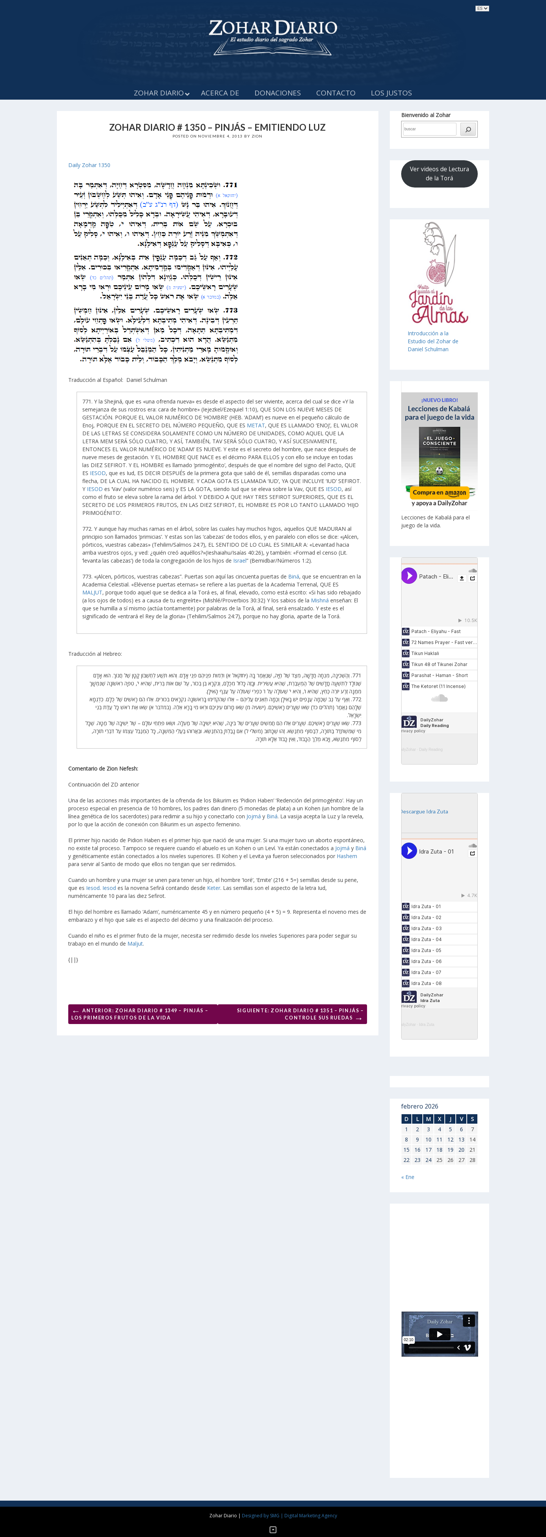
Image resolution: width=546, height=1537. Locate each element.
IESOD (98, 473)
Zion (257, 136)
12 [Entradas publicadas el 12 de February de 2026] (450, 1139)
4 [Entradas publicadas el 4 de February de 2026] (439, 1129)
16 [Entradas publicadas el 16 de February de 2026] (417, 1149)
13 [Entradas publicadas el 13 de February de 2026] (461, 1139)
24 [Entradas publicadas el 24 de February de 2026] (428, 1159)
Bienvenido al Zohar (425, 115)
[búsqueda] (468, 129)
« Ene (407, 1177)
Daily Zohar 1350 (89, 165)
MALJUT (92, 592)
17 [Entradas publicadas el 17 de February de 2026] (428, 1149)
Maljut (135, 943)
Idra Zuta (426, 1025)
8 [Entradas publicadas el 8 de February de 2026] (406, 1139)
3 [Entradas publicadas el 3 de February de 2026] (428, 1129)
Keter (213, 887)
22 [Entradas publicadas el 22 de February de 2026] (406, 1159)
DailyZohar (407, 749)
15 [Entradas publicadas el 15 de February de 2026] (406, 1149)
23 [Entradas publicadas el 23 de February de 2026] (417, 1159)
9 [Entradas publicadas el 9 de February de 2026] (417, 1139)
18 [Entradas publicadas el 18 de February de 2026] (439, 1149)
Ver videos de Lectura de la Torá (439, 173)
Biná (293, 576)
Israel (239, 560)
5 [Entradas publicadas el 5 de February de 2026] (450, 1129)
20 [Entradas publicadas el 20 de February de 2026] (461, 1149)
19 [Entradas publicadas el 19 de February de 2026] (450, 1149)
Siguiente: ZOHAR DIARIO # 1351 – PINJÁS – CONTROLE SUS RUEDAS (300, 1015)
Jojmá (253, 816)
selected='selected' (482, 8)
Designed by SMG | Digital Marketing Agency (289, 1515)
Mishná (320, 600)
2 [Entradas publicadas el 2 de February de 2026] (417, 1129)
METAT (256, 425)
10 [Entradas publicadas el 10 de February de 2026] (428, 1139)
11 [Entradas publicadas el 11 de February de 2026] (439, 1139)
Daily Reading (430, 749)
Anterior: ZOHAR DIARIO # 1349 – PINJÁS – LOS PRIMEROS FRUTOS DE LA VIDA (139, 1013)
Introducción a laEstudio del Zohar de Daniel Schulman (433, 341)
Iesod (93, 887)
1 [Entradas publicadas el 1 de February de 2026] (406, 1129)
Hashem (347, 856)
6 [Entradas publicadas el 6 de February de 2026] (461, 1129)
